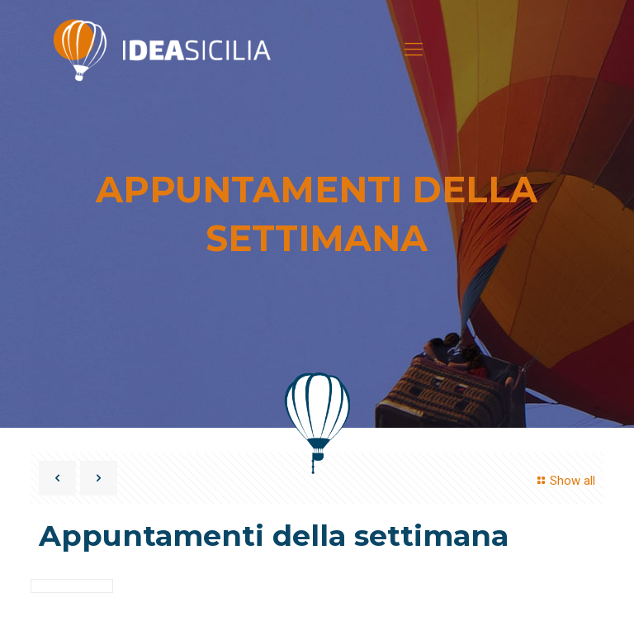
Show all (563, 480)
